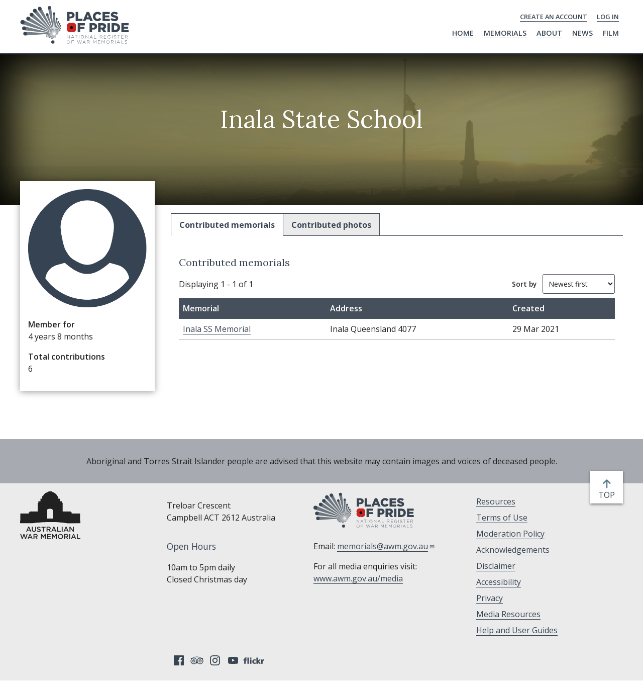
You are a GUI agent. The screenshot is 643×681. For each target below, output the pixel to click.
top (608, 495)
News (582, 33)
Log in (608, 16)
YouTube (233, 660)
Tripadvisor (197, 660)
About (549, 33)
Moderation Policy (510, 533)
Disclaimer (495, 565)
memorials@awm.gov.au (386, 546)
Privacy (489, 598)
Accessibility (498, 581)
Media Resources (508, 614)
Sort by (524, 284)
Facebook (179, 660)
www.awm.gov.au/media (358, 578)
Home (463, 33)
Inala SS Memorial (217, 328)
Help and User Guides (517, 630)
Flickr (255, 660)
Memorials (505, 33)
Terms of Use (501, 517)
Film (611, 33)
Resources (495, 501)
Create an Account (553, 16)
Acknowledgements (513, 549)
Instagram (215, 660)
